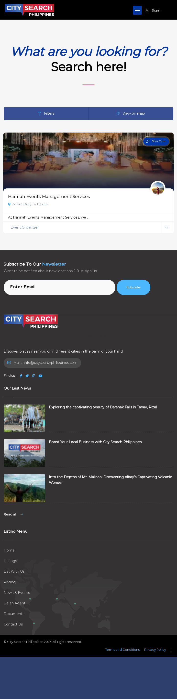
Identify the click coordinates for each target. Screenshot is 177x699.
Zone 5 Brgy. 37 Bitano (28, 204)
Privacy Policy (155, 649)
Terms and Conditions (122, 649)
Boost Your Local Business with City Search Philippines (95, 442)
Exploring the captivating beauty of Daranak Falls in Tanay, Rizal (103, 407)
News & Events (17, 592)
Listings (10, 561)
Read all (13, 514)
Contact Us (13, 624)
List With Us (14, 571)
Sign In (154, 10)
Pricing (10, 582)
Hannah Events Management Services (49, 196)
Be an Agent (14, 603)
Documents (14, 614)
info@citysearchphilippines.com (50, 362)
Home (9, 550)
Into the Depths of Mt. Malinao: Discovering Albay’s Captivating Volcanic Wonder (110, 480)
